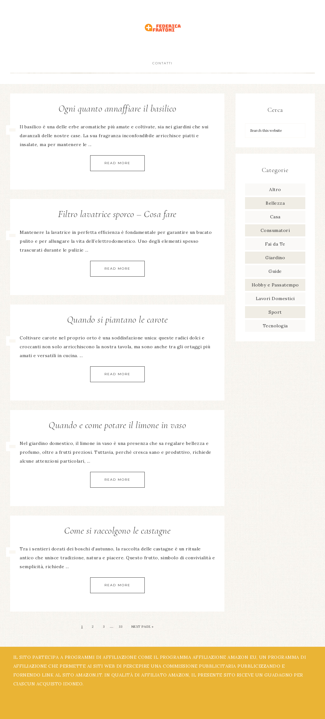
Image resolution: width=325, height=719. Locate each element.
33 (120, 627)
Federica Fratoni (162, 28)
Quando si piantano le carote (117, 319)
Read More (117, 163)
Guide (275, 271)
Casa (275, 217)
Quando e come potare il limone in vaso (117, 425)
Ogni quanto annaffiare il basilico (117, 108)
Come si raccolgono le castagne (117, 530)
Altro (275, 189)
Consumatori (275, 230)
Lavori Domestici (275, 298)
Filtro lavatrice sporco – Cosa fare (117, 214)
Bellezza (275, 203)
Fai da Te (275, 244)
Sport (275, 312)
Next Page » (142, 627)
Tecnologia (275, 326)
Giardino (275, 257)
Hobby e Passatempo (275, 285)
